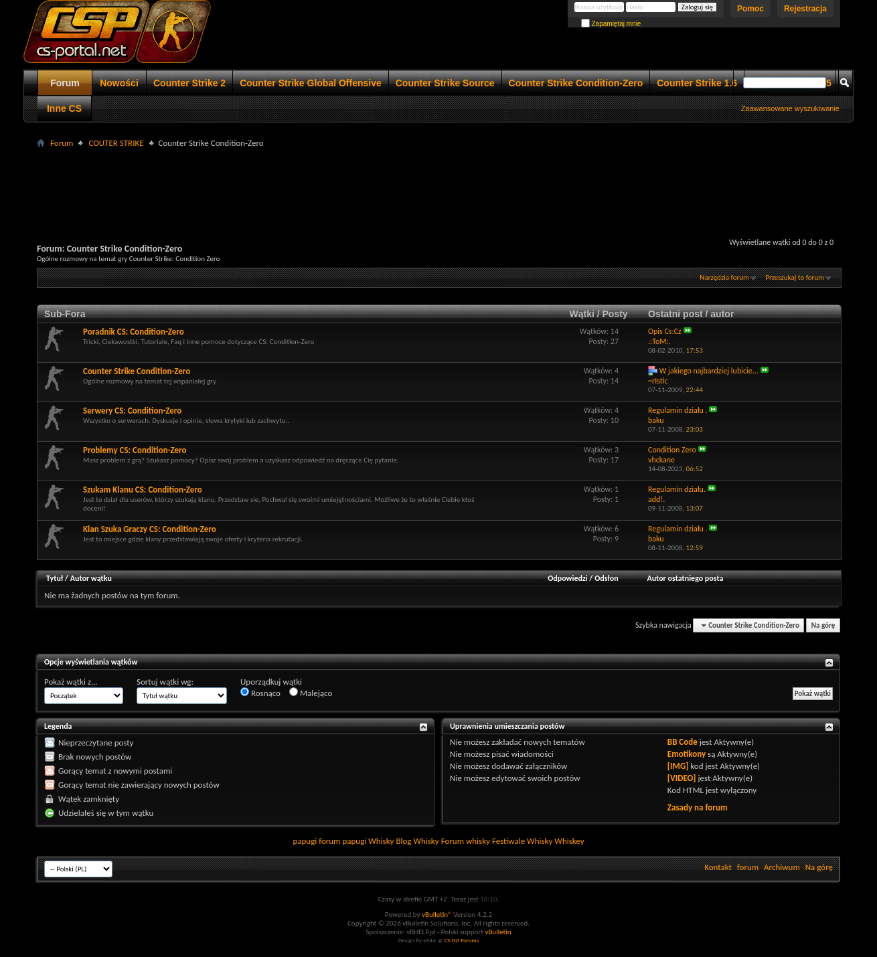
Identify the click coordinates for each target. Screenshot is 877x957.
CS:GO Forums (461, 940)
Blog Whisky (417, 841)
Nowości (119, 83)
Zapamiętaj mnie (611, 23)
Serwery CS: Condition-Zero (132, 411)
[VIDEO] (681, 778)
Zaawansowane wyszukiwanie (790, 108)
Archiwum (782, 867)
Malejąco (310, 692)
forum (748, 867)
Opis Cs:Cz (665, 331)
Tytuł (54, 578)
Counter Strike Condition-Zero (576, 83)
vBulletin (498, 932)
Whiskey (569, 841)
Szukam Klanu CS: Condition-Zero (142, 490)
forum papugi (342, 841)
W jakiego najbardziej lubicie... (709, 370)
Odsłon (606, 578)
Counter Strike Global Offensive (311, 83)
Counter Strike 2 (189, 83)
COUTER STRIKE (115, 143)
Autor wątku (91, 578)
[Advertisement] (438, 181)
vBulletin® (437, 914)
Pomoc (750, 8)
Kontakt (718, 867)
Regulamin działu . (678, 410)
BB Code (682, 742)
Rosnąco (260, 692)
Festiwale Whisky (522, 841)
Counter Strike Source (445, 83)
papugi (305, 841)
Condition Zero (672, 449)
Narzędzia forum (724, 277)
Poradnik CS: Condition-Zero (133, 332)
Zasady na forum (697, 807)
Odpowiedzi (568, 578)
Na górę (823, 625)
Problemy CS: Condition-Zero (134, 450)
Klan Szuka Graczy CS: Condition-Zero (149, 529)
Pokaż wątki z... (71, 682)
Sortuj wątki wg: (165, 682)
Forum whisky (465, 841)
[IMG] (678, 766)
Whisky (381, 841)
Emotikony (686, 754)
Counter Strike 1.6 (697, 83)
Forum (65, 83)
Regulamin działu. (677, 489)
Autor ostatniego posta (685, 578)
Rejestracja (805, 8)
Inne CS (64, 108)
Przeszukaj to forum (794, 277)
